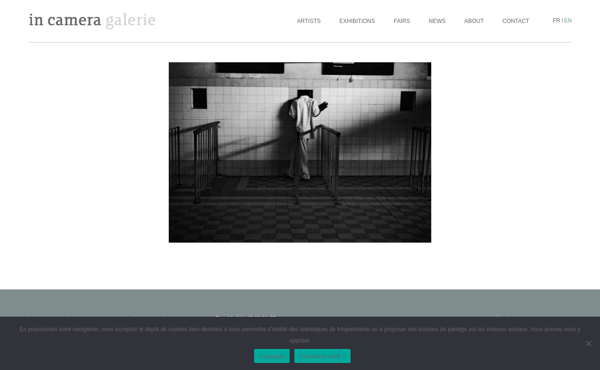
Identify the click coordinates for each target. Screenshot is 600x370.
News (437, 21)
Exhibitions (357, 21)
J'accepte (272, 356)
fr (556, 20)
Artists (309, 21)
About (474, 21)
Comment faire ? (322, 356)
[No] (588, 343)
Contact (515, 21)
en (568, 20)
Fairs (402, 21)
